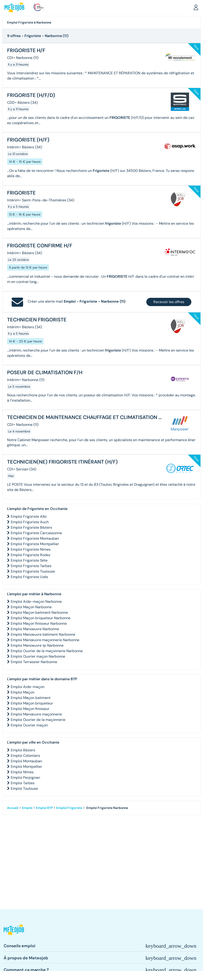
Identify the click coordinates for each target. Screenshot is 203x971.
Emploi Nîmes (22, 772)
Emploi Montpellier (26, 766)
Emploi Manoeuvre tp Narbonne (37, 645)
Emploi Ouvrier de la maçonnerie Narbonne (47, 650)
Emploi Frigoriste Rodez (30, 554)
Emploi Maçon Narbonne (31, 607)
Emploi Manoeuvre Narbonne (35, 629)
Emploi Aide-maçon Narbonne (36, 601)
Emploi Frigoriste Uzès (29, 576)
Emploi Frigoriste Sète (29, 560)
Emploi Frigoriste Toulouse (33, 571)
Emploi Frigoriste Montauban (35, 538)
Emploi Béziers (23, 750)
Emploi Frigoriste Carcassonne (36, 533)
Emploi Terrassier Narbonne (34, 661)
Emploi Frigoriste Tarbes (31, 565)
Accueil (13, 808)
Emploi (27, 808)
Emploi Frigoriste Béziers (31, 527)
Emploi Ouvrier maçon (29, 725)
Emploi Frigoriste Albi (29, 516)
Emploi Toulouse (24, 788)
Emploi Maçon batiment (31, 697)
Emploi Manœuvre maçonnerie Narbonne (45, 640)
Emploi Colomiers (25, 755)
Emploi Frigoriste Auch (30, 522)
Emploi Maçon (22, 692)
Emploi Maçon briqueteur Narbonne (40, 618)
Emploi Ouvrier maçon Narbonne (38, 656)
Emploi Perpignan (25, 777)
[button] (196, 7)
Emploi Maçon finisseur (30, 708)
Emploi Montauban (26, 761)
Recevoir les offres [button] (168, 301)
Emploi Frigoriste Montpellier (35, 544)
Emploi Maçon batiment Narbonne (39, 612)
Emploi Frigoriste (69, 808)
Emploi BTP (44, 808)
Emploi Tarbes (23, 783)
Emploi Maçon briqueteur (32, 703)
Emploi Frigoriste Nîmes (31, 549)
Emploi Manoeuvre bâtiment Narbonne (43, 634)
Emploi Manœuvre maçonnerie (36, 714)
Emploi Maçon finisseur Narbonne (39, 623)
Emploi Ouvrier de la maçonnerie (38, 719)
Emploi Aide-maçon (27, 686)
